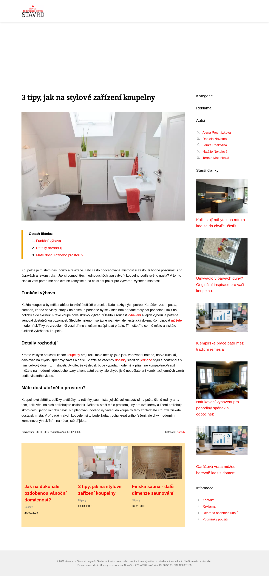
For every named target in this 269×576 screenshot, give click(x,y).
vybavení (134, 315)
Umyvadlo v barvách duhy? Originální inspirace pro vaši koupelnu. (220, 284)
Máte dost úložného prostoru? (59, 255)
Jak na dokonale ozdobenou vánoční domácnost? (45, 493)
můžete (176, 320)
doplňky (120, 360)
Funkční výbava (48, 241)
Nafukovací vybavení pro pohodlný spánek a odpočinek (217, 408)
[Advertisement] (134, 50)
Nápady (181, 432)
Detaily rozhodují (49, 248)
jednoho (146, 360)
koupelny (73, 355)
